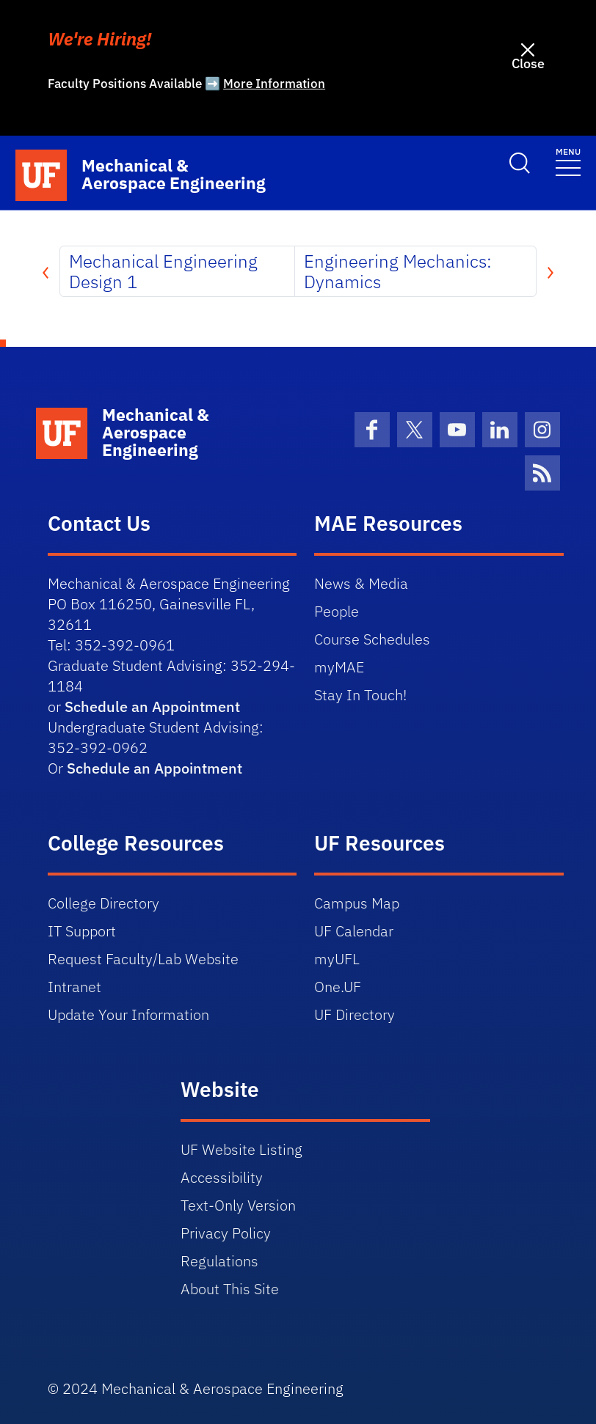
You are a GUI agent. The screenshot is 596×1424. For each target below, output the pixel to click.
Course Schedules (372, 639)
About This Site (230, 1289)
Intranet (74, 987)
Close (528, 63)
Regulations (219, 1261)
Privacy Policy (226, 1233)
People (336, 611)
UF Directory (354, 1014)
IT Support (82, 931)
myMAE (339, 667)
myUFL (337, 959)
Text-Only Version (238, 1205)
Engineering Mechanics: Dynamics (398, 271)
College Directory (103, 903)
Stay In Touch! (360, 695)
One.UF (337, 987)
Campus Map (356, 903)
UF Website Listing (241, 1149)
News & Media (361, 583)
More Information (274, 84)
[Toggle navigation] (568, 161)
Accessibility (222, 1177)
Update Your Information (128, 1014)
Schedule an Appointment (152, 706)
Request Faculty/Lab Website (143, 959)
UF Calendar (353, 931)
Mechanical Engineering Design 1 (163, 271)
